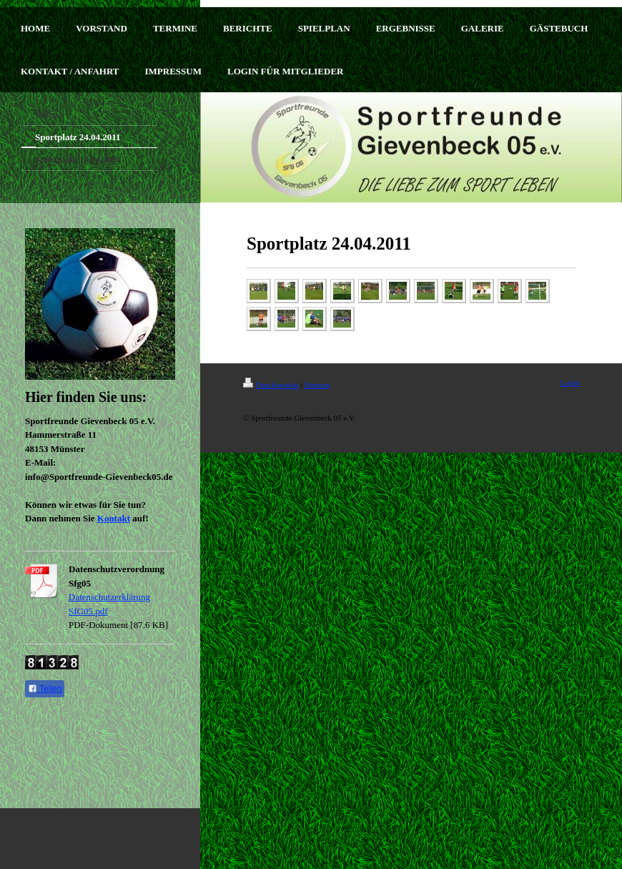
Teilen (44, 689)
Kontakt (113, 518)
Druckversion (271, 385)
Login (570, 382)
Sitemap (317, 385)
